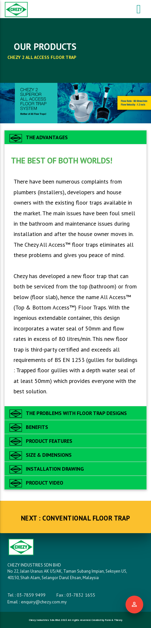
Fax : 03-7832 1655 (75, 595)
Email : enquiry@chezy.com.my (37, 602)
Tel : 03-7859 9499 (26, 595)
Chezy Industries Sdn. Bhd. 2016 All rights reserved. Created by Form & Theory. (76, 620)
